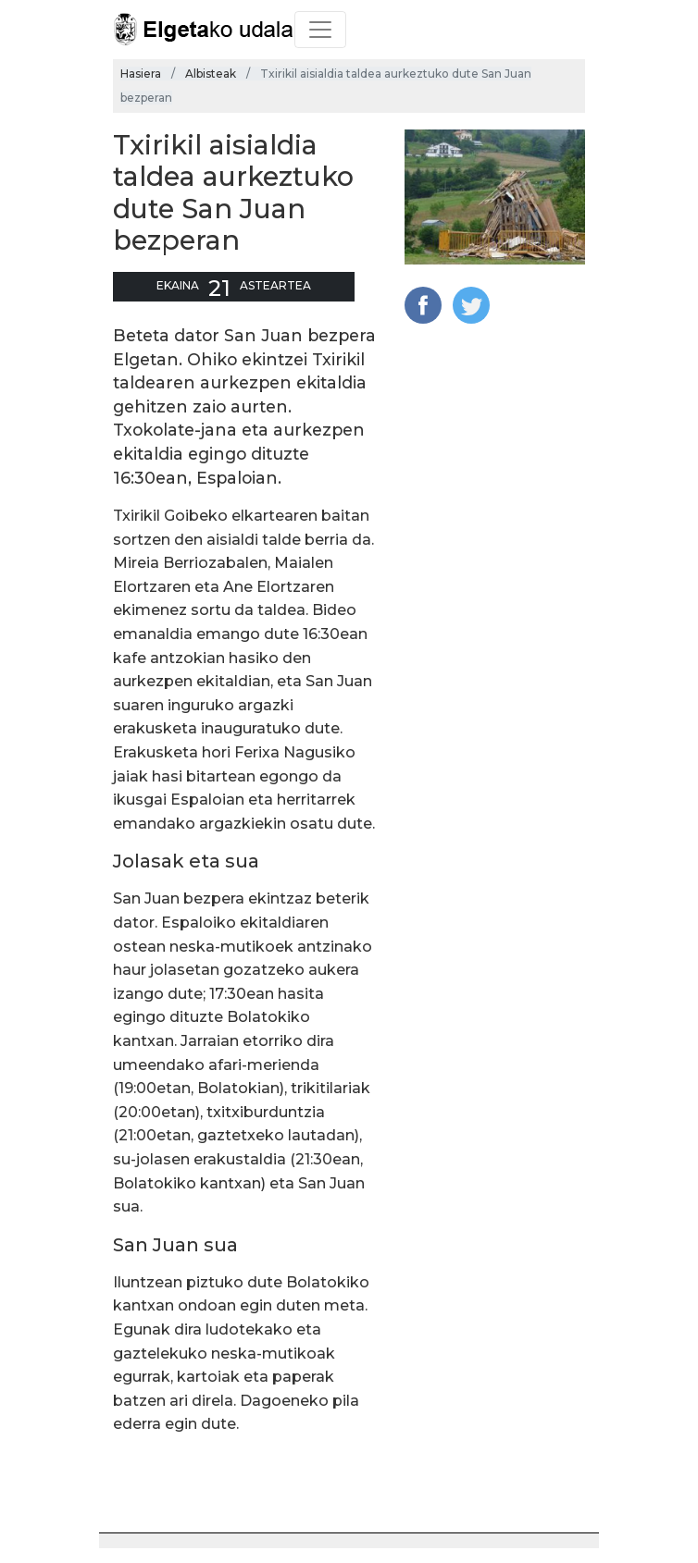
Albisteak (210, 73)
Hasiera (140, 73)
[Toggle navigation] (320, 29)
